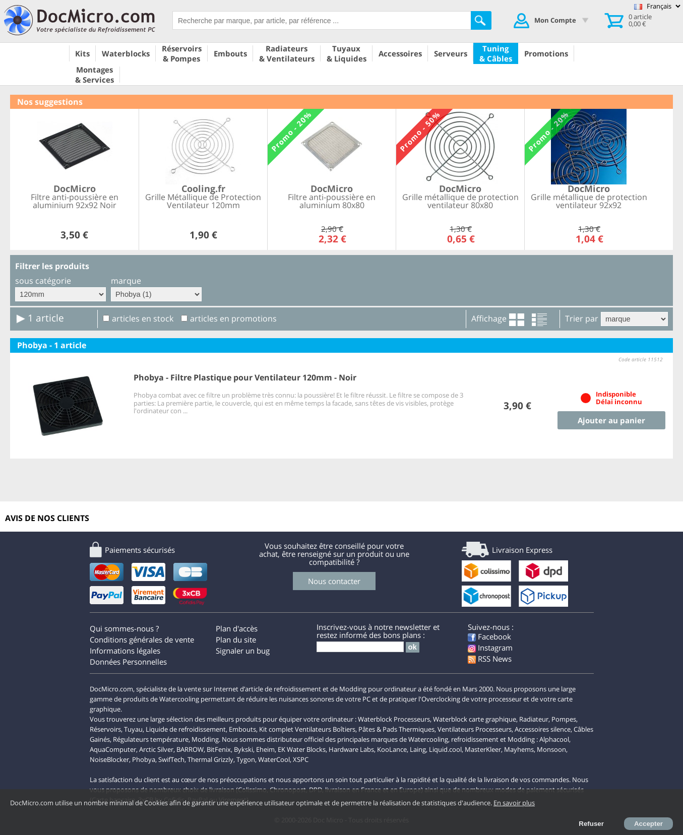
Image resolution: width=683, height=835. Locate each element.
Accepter (648, 823)
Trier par (581, 318)
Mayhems (519, 749)
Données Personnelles (128, 662)
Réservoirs (105, 729)
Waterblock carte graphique (474, 719)
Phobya (143, 759)
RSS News (490, 659)
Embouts (242, 729)
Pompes (563, 719)
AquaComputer (113, 749)
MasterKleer (483, 749)
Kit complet (276, 729)
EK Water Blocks (302, 749)
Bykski (243, 749)
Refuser (591, 823)
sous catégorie (43, 280)
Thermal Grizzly (210, 759)
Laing (418, 749)
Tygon (245, 759)
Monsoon (551, 749)
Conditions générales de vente (142, 639)
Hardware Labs (351, 749)
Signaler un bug (243, 651)
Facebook (489, 636)
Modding (205, 739)
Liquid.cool (445, 749)
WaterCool (274, 759)
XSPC (300, 759)
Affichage (489, 318)
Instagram (490, 648)
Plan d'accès (237, 628)
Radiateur (533, 719)
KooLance (392, 749)
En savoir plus (514, 802)
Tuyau (133, 729)
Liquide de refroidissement (186, 729)
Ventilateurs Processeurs (475, 729)
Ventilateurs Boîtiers (325, 729)
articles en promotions (233, 318)
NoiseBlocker (109, 759)
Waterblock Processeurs (394, 719)
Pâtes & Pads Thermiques (396, 729)
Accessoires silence (543, 729)
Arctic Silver (156, 749)
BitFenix (219, 749)
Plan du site (236, 639)
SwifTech (171, 759)
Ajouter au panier (611, 420)
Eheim (265, 749)
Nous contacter (334, 581)
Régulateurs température (151, 739)
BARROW (190, 749)
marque (126, 280)
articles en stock (142, 318)
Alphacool (554, 739)
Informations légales (125, 651)
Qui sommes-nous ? (124, 628)
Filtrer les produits (52, 266)
